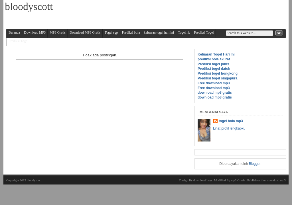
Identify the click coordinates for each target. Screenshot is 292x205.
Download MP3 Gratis (85, 32)
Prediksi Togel (204, 32)
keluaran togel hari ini (159, 32)
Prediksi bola (131, 32)
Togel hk (184, 32)
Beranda (14, 32)
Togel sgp (111, 32)
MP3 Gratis (58, 32)
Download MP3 (35, 32)
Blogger (255, 164)
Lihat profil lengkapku (229, 128)
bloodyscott (34, 180)
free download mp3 (273, 180)
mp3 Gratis (238, 180)
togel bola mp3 (231, 121)
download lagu (202, 180)
